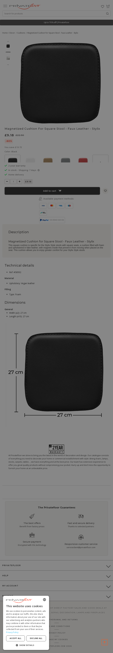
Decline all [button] (36, 638)
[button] (26, 645)
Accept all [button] (15, 638)
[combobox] (44, 599)
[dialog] (26, 623)
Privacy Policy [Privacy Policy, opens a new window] (12, 632)
